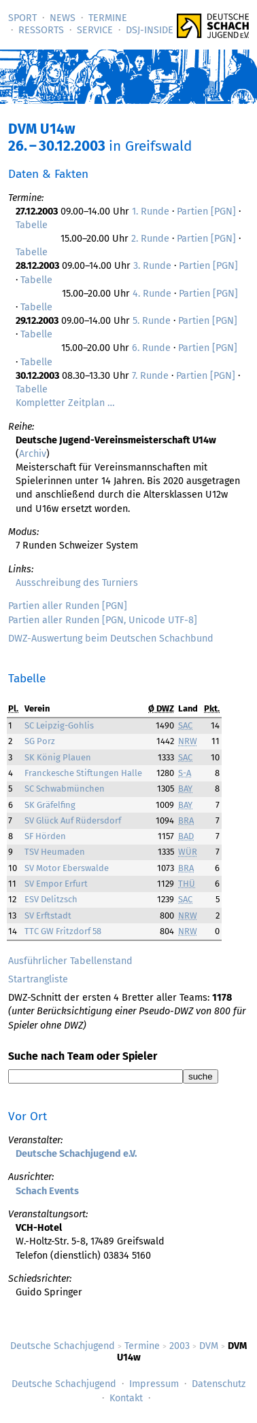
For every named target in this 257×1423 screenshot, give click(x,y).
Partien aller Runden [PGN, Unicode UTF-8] (102, 620)
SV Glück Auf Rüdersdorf (72, 820)
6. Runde (151, 348)
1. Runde (150, 211)
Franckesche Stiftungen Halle (83, 773)
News (62, 18)
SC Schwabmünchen (64, 788)
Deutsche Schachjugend (62, 1346)
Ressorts (41, 30)
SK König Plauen (57, 757)
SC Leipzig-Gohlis (59, 725)
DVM (208, 1346)
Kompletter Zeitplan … (65, 403)
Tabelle (32, 225)
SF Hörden (45, 836)
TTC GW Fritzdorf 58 (62, 931)
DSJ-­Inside (149, 30)
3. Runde (152, 266)
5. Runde (152, 321)
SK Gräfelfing (49, 805)
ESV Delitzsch (51, 899)
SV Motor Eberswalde (66, 868)
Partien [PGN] (206, 211)
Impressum (154, 1384)
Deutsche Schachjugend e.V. (76, 1154)
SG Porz (39, 741)
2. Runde (150, 238)
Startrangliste (38, 979)
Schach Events (47, 1191)
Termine (107, 18)
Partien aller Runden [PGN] (67, 606)
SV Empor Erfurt (56, 884)
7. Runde (150, 376)
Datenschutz (218, 1384)
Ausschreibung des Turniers (77, 583)
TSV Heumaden (54, 852)
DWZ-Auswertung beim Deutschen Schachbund (110, 638)
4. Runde (152, 293)
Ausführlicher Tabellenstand (70, 961)
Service (95, 30)
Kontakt (126, 1398)
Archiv (32, 454)
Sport (22, 18)
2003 (179, 1346)
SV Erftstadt (47, 915)
